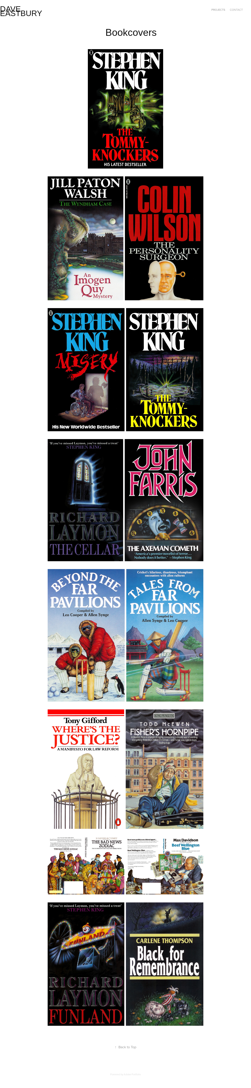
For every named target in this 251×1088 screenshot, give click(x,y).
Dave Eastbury (21, 11)
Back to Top (125, 1047)
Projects (218, 10)
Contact (236, 9)
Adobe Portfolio (132, 1074)
